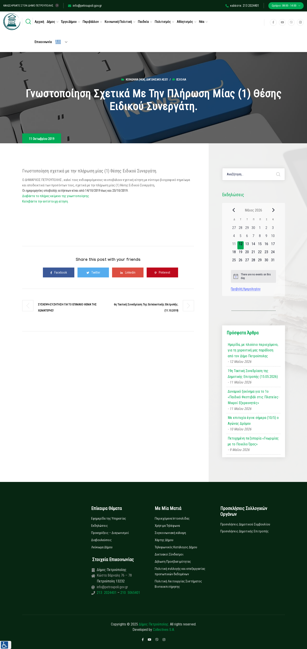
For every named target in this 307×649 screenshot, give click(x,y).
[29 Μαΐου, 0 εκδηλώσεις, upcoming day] (260, 261)
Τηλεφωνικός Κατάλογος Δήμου (176, 547)
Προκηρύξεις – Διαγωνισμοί (110, 533)
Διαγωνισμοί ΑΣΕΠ (157, 79)
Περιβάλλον (91, 22)
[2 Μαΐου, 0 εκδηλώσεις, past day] (266, 229)
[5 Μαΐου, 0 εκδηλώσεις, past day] (240, 237)
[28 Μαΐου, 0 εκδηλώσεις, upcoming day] (253, 261)
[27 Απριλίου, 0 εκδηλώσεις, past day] (234, 229)
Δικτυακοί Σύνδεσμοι (169, 554)
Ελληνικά (58, 42)
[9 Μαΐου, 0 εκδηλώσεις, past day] (266, 237)
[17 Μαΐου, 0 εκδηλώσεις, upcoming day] (272, 245)
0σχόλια (179, 79)
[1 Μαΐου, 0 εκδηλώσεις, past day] (260, 229)
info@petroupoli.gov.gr (85, 5)
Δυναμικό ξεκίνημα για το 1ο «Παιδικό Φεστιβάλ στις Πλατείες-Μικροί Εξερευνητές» (253, 397)
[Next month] (273, 210)
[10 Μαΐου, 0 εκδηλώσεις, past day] (272, 237)
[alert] (253, 276)
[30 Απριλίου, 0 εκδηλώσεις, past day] (253, 229)
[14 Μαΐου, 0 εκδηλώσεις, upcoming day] (253, 245)
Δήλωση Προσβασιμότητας (173, 562)
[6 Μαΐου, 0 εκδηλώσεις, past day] (247, 237)
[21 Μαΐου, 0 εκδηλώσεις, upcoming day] (253, 253)
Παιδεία (143, 22)
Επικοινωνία (43, 42)
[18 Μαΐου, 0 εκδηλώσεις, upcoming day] (234, 253)
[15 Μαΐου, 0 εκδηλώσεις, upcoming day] (260, 245)
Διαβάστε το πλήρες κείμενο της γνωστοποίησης (55, 196)
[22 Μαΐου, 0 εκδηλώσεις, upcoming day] (260, 253)
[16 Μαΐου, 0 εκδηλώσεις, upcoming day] (266, 245)
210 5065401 (129, 592)
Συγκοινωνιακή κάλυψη (170, 533)
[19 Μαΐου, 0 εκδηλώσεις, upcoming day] (240, 253)
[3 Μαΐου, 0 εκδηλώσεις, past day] (272, 229)
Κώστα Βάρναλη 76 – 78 (114, 575)
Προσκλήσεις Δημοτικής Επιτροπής (244, 531)
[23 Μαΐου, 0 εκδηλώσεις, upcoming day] (266, 253)
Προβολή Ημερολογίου (246, 289)
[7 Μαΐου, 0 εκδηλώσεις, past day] (253, 237)
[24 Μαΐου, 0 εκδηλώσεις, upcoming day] (272, 253)
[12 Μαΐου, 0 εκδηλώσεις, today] (240, 245)
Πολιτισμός (163, 22)
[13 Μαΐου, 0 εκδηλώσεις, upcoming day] (247, 245)
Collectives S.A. (164, 629)
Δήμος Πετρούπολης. (154, 624)
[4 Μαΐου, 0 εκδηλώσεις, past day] (234, 237)
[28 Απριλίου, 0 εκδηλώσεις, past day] (240, 229)
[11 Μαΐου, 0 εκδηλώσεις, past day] (234, 245)
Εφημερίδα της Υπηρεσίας (108, 518)
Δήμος (51, 22)
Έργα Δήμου (69, 22)
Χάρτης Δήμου (164, 540)
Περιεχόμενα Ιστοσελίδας (172, 518)
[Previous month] (233, 210)
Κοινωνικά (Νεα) (135, 79)
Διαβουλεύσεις (101, 540)
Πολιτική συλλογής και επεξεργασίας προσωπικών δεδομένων (180, 571)
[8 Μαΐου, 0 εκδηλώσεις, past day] (260, 237)
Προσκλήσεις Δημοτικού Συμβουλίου (245, 524)
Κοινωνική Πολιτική (118, 22)
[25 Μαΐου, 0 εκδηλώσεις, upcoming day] (234, 261)
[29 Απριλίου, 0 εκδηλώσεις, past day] (247, 229)
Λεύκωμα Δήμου (102, 547)
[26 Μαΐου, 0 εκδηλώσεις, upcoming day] (240, 261)
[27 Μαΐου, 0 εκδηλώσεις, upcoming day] (247, 261)
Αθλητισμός (185, 22)
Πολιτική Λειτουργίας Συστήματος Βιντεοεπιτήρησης (178, 584)
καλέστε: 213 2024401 (242, 5)
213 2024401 (107, 592)
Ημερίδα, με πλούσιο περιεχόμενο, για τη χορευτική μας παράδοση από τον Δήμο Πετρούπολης (253, 350)
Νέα (201, 22)
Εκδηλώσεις (99, 526)
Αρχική (39, 22)
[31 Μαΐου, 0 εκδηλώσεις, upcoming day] (272, 261)
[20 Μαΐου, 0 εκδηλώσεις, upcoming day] (247, 253)
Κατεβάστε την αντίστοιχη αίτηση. (45, 201)
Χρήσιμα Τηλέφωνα (167, 526)
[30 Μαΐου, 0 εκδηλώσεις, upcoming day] (266, 261)
